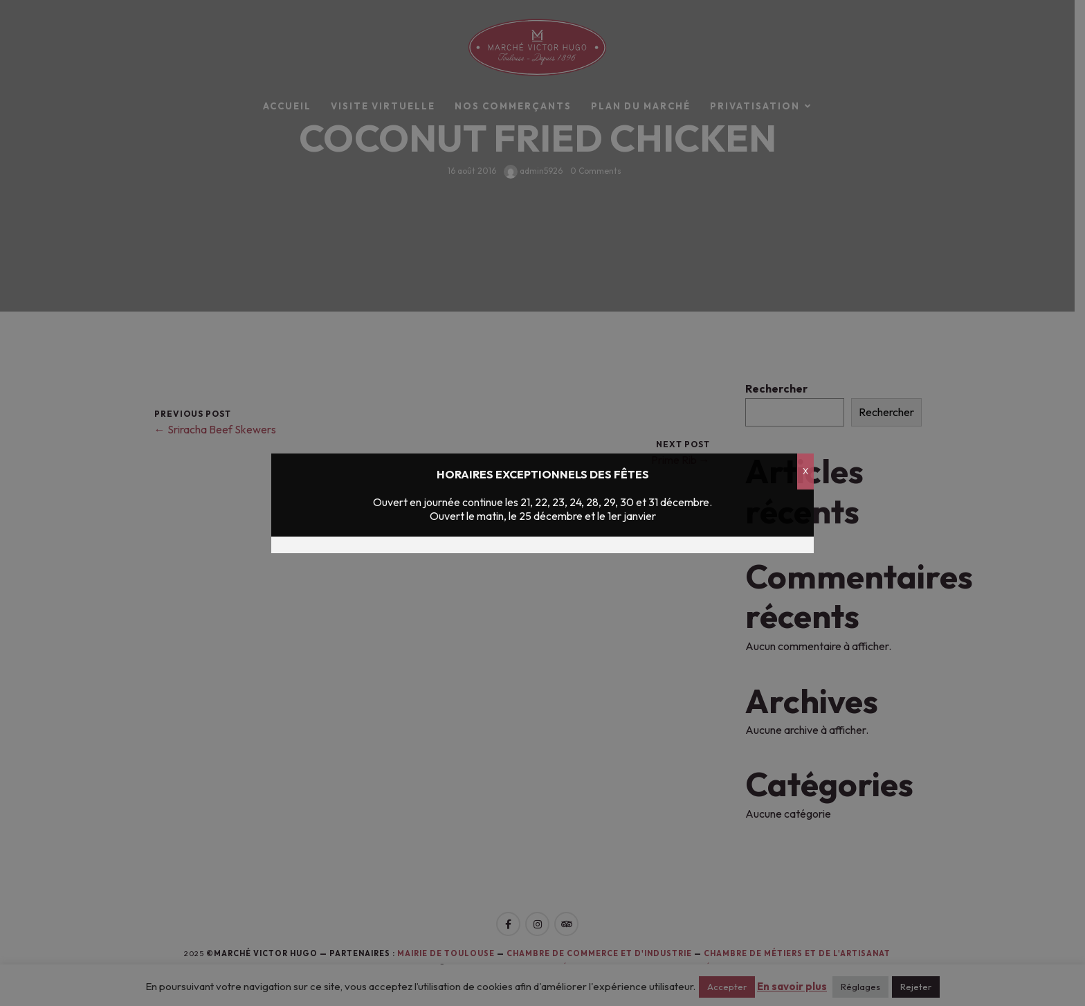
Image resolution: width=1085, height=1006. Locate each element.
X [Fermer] (805, 471)
